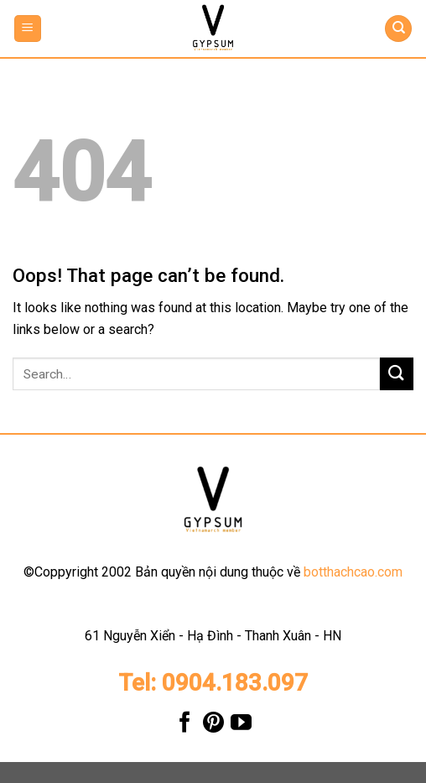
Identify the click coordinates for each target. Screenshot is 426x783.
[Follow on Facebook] (184, 725)
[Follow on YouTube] (241, 725)
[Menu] (28, 29)
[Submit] (396, 374)
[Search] (398, 29)
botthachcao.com (353, 572)
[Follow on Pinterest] (213, 725)
